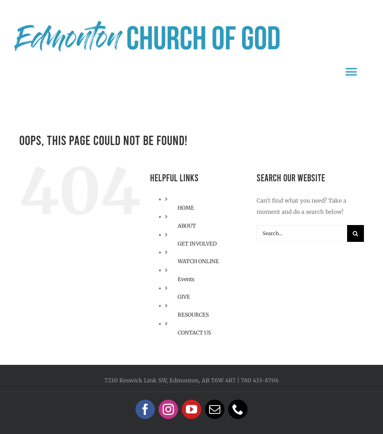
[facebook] (145, 409)
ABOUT (187, 225)
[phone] (238, 409)
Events (186, 279)
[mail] (214, 409)
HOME (186, 207)
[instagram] (168, 409)
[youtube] (191, 409)
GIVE (184, 296)
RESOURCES (193, 314)
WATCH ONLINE (198, 261)
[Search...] (302, 233)
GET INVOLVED (197, 243)
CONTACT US (194, 332)
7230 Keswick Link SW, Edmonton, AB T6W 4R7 (170, 380)
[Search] (355, 233)
